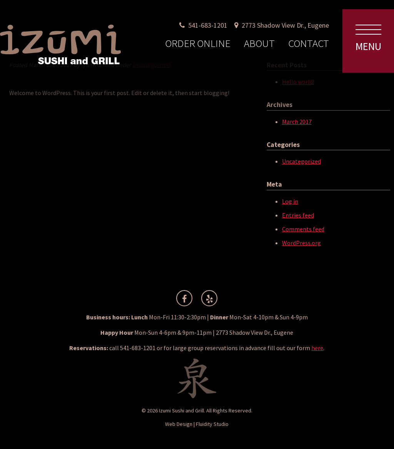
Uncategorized (301, 161)
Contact (308, 43)
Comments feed (303, 229)
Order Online (197, 43)
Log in (290, 201)
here (317, 348)
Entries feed (298, 215)
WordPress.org (301, 243)
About (259, 43)
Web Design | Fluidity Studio (197, 424)
